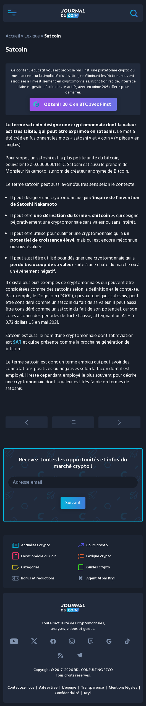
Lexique (32, 36)
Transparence (92, 687)
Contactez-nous (20, 687)
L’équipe (69, 687)
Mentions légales (123, 687)
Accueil (13, 36)
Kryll (87, 693)
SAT (17, 342)
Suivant (73, 503)
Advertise (48, 687)
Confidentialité (67, 693)
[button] (12, 13)
